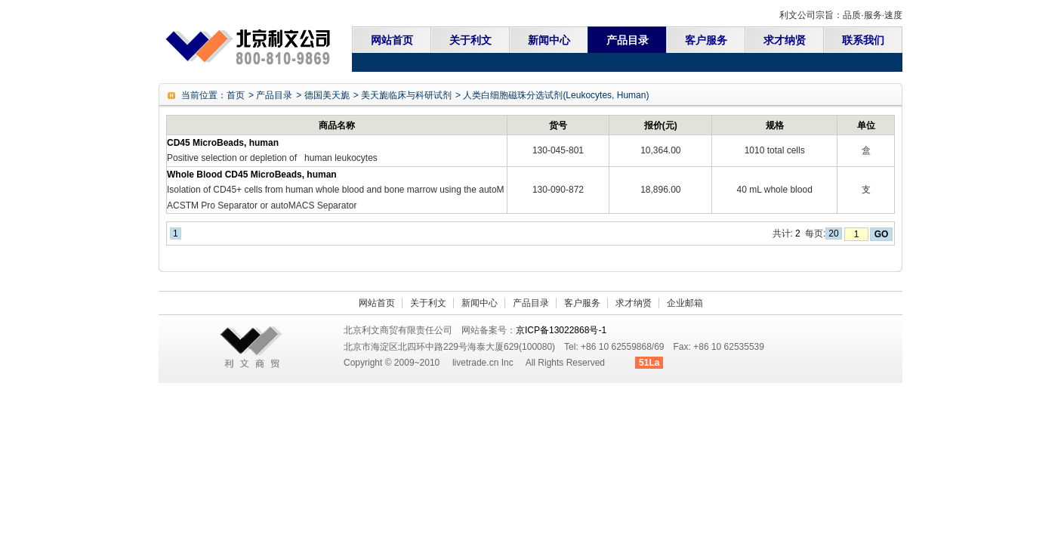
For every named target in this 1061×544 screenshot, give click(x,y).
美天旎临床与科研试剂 (406, 95)
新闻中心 (549, 40)
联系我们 (863, 40)
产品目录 (627, 40)
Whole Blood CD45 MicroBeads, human (252, 174)
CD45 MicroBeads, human (223, 143)
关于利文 (470, 40)
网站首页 (392, 40)
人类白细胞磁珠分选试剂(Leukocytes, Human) (556, 95)
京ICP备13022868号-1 (561, 330)
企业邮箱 (685, 303)
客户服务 (706, 40)
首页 (236, 95)
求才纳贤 (784, 40)
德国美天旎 (327, 95)
